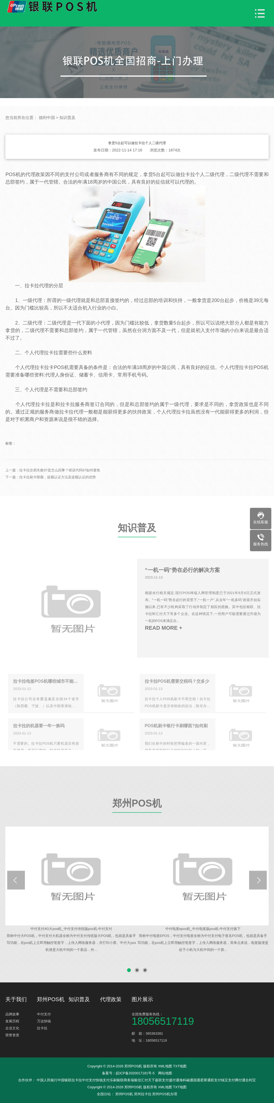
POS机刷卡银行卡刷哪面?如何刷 (176, 738)
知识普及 (67, 117)
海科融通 (186, 1080)
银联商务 (124, 1080)
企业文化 (12, 1028)
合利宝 (250, 1080)
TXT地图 (180, 1066)
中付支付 (44, 1014)
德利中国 (47, 117)
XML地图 (165, 1066)
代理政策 (110, 999)
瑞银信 (136, 1080)
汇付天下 (148, 1080)
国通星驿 (200, 1080)
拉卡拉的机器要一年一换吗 (38, 738)
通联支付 (214, 1080)
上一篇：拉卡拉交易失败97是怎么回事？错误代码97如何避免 (52, 484)
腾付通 (240, 1080)
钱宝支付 (228, 1080)
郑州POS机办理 (164, 1094)
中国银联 (64, 1080)
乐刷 (113, 1080)
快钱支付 (103, 1080)
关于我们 (16, 999)
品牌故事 (12, 1014)
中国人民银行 (47, 1080)
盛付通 (174, 1080)
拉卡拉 (42, 1028)
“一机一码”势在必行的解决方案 (182, 584)
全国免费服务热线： (164, 1018)
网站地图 (165, 1073)
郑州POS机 (137, 818)
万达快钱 (44, 1021)
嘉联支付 (162, 1080)
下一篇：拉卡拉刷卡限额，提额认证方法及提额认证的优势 (50, 491)
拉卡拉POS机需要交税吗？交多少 (177, 693)
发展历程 (12, 1021)
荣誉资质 (12, 1035)
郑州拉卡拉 (142, 1094)
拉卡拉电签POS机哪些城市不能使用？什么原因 (46, 693)
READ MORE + (163, 642)
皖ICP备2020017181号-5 (135, 1073)
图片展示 (142, 999)
